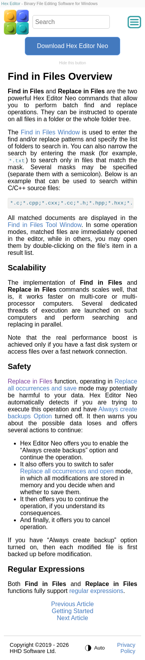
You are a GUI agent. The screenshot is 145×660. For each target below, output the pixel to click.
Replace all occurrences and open (67, 471)
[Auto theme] (95, 648)
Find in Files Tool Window (44, 225)
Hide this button (72, 63)
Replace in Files (30, 381)
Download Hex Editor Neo (72, 46)
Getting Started (73, 611)
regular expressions (96, 591)
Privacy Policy (126, 648)
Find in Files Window (50, 132)
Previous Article (72, 604)
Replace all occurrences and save (72, 385)
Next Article (72, 618)
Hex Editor (10, 3)
